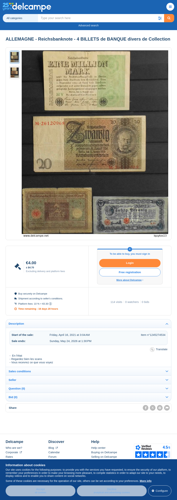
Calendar (54, 452)
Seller (12, 379)
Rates (9, 456)
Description (16, 323)
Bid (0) (13, 397)
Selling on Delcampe (104, 456)
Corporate (14, 452)
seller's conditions (52, 298)
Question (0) (17, 388)
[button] (160, 18)
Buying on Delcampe (104, 452)
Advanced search (88, 25)
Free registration (130, 272)
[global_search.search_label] (101, 18)
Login (130, 262)
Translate (158, 349)
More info (146, 479)
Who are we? (14, 447)
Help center (98, 447)
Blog (53, 447)
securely (27, 293)
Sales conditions (20, 371)
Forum (52, 456)
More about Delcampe (129, 280)
